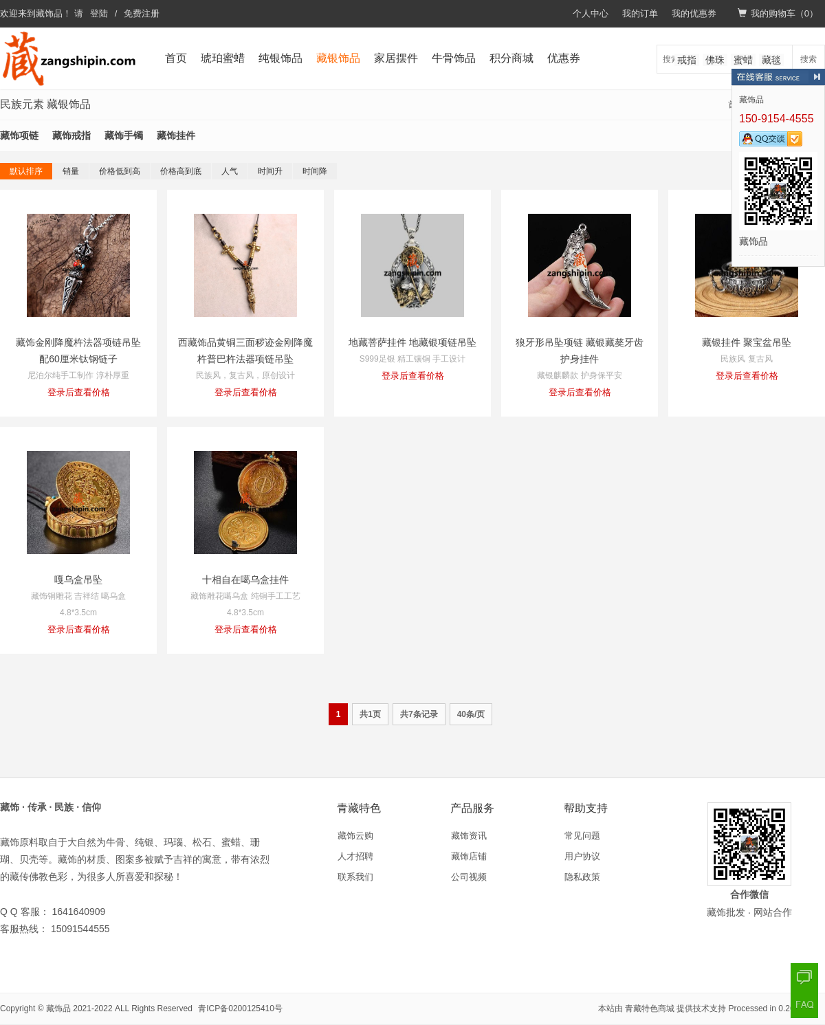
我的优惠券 (694, 13)
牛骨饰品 (454, 58)
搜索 (808, 59)
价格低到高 (119, 171)
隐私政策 (582, 877)
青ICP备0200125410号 (240, 1008)
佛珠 (715, 59)
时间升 (270, 171)
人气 (229, 171)
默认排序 (26, 171)
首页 (176, 58)
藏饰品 (49, 13)
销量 (71, 171)
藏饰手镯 (123, 135)
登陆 (99, 13)
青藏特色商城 (649, 1008)
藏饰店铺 (469, 856)
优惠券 (563, 58)
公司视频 (469, 877)
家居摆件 (396, 58)
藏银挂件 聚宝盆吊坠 (746, 342)
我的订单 (640, 13)
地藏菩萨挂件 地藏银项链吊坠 (412, 342)
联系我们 (355, 877)
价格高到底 (180, 171)
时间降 (314, 171)
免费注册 (142, 13)
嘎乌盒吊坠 (78, 579)
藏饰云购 (355, 835)
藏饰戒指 (71, 135)
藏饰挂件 (176, 135)
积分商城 (512, 58)
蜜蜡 (743, 59)
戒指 (686, 59)
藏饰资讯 (469, 835)
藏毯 (771, 59)
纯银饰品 (280, 58)
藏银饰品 (338, 58)
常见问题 (582, 835)
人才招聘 (355, 856)
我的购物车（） (778, 13)
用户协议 (582, 856)
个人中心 (590, 13)
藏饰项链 (19, 135)
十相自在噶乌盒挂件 (245, 579)
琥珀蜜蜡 (223, 58)
